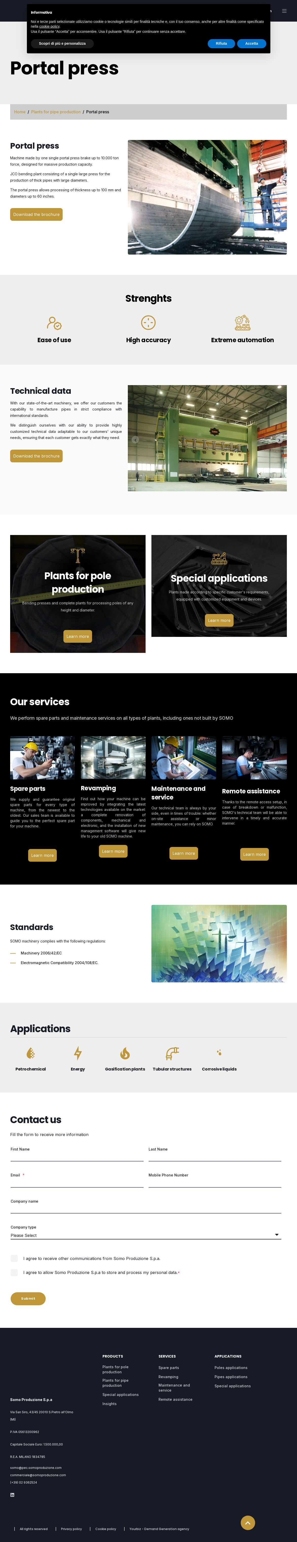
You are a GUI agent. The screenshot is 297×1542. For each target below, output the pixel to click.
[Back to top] (248, 1508)
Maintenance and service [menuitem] (174, 1388)
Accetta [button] (251, 43)
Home (20, 111)
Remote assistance (251, 791)
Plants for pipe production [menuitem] (115, 1384)
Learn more (77, 636)
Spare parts (27, 788)
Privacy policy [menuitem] (71, 1514)
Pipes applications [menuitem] (231, 1378)
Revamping (98, 788)
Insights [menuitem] (109, 1405)
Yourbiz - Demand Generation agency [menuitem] (159, 1514)
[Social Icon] (12, 1480)
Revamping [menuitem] (168, 1378)
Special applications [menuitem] (120, 1395)
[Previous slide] (135, 439)
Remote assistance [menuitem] (176, 1400)
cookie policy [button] (49, 26)
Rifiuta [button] (221, 43)
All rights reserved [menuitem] (34, 1514)
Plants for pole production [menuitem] (115, 1370)
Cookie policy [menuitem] (105, 1514)
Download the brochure (36, 214)
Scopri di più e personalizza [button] (62, 43)
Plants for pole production (77, 582)
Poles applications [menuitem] (231, 1368)
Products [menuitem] (112, 1358)
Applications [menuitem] (228, 1358)
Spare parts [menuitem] (169, 1368)
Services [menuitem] (167, 1358)
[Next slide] (279, 439)
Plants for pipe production (56, 111)
